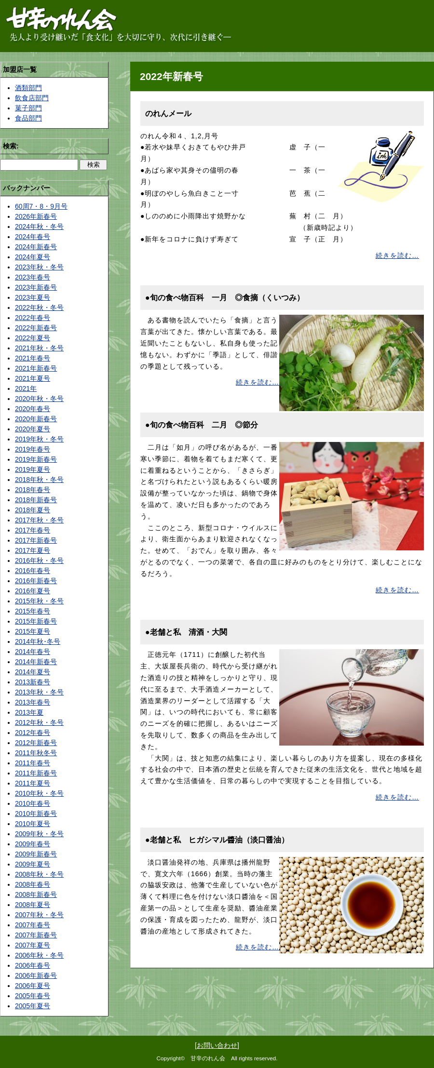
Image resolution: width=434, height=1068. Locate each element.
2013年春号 (32, 702)
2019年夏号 (32, 469)
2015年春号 (32, 611)
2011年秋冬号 (36, 753)
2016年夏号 (32, 591)
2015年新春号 (36, 621)
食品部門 (28, 118)
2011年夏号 (32, 783)
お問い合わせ (217, 1045)
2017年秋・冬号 (39, 520)
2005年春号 (32, 996)
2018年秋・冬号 (39, 479)
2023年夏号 (32, 297)
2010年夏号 (32, 824)
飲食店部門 (32, 98)
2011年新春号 (36, 773)
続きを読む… (397, 255)
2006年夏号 (32, 985)
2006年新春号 (36, 975)
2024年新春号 (36, 247)
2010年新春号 (36, 813)
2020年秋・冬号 (39, 398)
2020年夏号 (32, 429)
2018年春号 (32, 490)
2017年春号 (32, 530)
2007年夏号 (32, 945)
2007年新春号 (36, 935)
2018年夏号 (32, 510)
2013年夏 (29, 712)
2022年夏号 (32, 338)
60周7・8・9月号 (41, 206)
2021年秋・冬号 (39, 348)
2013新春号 (32, 682)
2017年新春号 (36, 540)
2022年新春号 (36, 328)
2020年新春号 (36, 419)
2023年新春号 (36, 287)
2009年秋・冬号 (39, 834)
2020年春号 (32, 409)
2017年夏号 (32, 550)
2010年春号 (32, 803)
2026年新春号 (36, 216)
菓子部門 (28, 108)
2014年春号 (32, 651)
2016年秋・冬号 (39, 560)
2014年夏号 (32, 672)
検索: (11, 146)
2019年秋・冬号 (39, 439)
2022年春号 (32, 317)
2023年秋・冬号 (39, 267)
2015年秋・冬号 (39, 601)
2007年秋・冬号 (39, 915)
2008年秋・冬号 (39, 874)
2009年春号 (32, 844)
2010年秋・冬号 (39, 793)
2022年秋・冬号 (39, 307)
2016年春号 (32, 570)
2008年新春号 (36, 894)
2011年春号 (32, 763)
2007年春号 (32, 925)
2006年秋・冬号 (39, 955)
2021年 (26, 388)
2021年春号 (32, 358)
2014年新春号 (36, 662)
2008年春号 (32, 884)
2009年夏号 (32, 864)
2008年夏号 (32, 904)
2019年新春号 (36, 459)
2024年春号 (32, 236)
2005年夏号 (32, 1006)
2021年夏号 (32, 378)
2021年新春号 (36, 368)
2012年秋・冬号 (39, 722)
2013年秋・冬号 (39, 692)
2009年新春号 (36, 854)
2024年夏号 (32, 257)
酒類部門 (28, 88)
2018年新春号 (36, 500)
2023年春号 (32, 277)
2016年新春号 (36, 581)
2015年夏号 (32, 631)
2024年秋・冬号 (39, 226)
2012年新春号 (36, 743)
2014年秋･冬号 (37, 641)
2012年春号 (32, 732)
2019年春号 (32, 449)
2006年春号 (32, 965)
